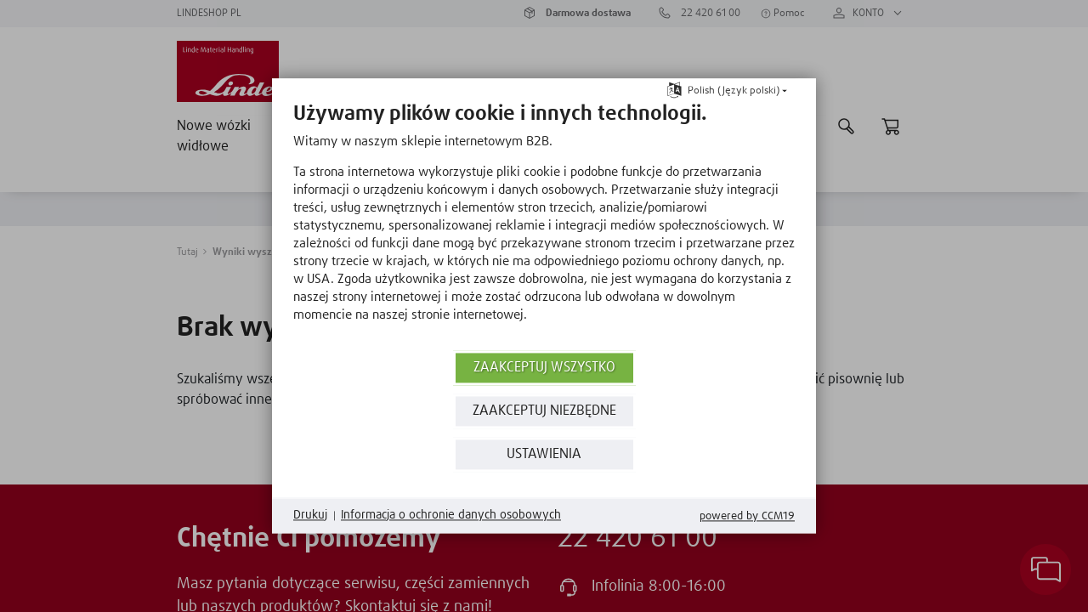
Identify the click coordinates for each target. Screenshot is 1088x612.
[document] (544, 225)
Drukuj (310, 515)
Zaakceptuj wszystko (544, 367)
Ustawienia (544, 454)
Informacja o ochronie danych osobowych (451, 515)
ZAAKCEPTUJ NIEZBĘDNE (544, 411)
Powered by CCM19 (747, 516)
